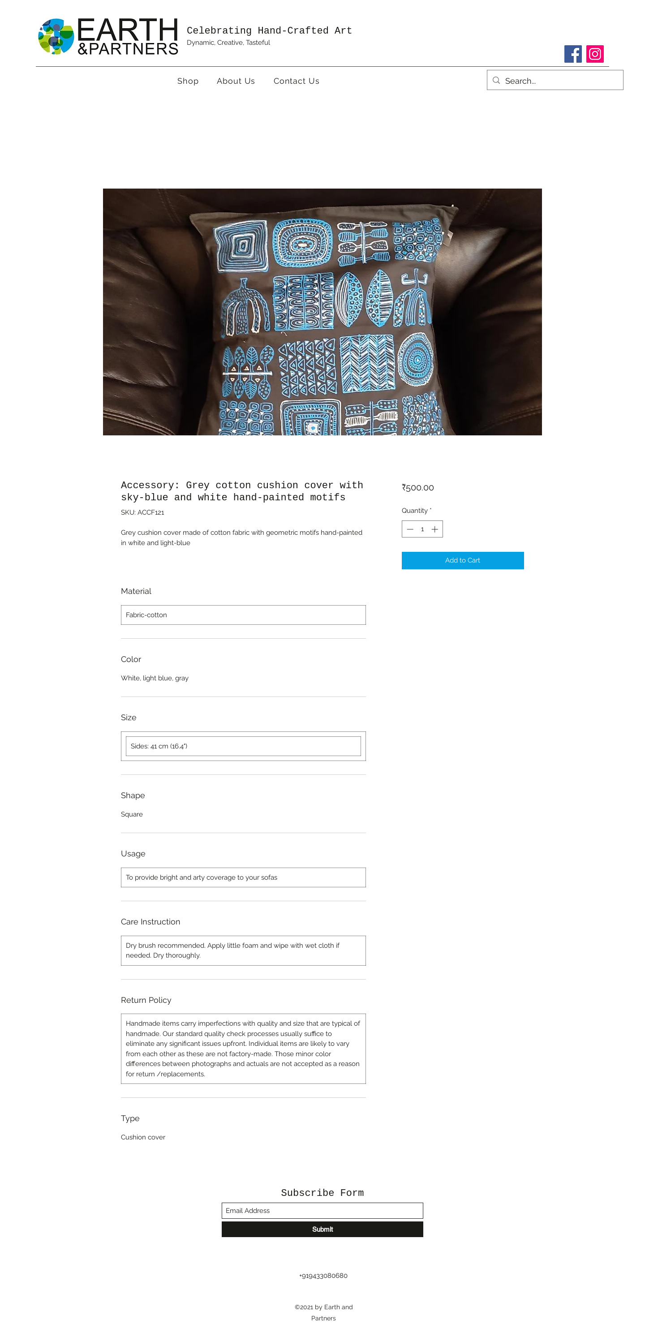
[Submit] (322, 1229)
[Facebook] (573, 54)
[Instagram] (595, 54)
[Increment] (436, 529)
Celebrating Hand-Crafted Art (270, 31)
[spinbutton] (422, 529)
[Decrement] (409, 529)
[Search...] (554, 81)
